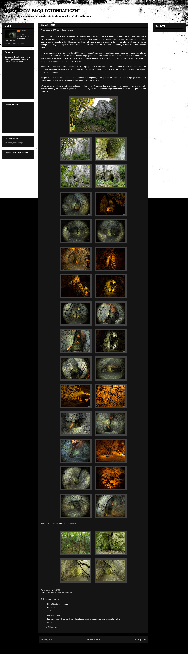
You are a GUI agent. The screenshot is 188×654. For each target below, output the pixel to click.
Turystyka (68, 593)
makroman (51, 616)
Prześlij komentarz (51, 627)
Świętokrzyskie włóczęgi (14, 143)
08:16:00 (50, 622)
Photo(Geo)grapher (55, 604)
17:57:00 (50, 611)
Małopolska (59, 593)
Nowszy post (47, 639)
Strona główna (93, 639)
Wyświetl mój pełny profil (14, 43)
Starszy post (140, 639)
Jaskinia (51, 593)
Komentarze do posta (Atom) (98, 646)
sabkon (23, 31)
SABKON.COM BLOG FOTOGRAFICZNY (41, 10)
